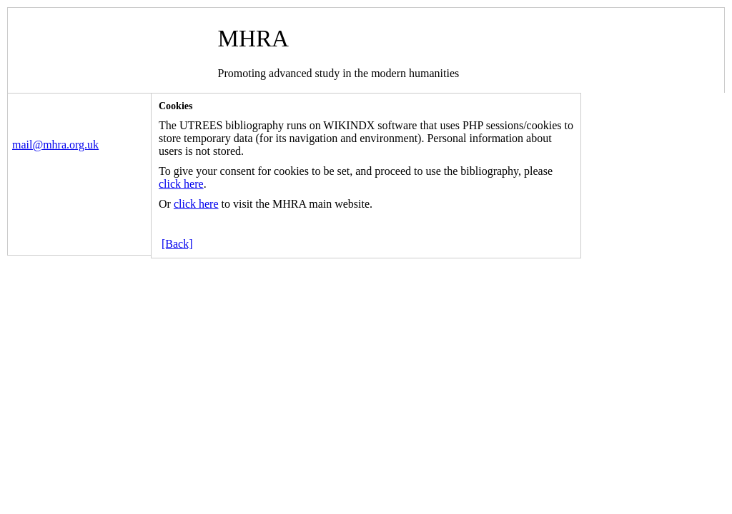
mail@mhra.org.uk (55, 144)
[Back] (177, 244)
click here (181, 184)
